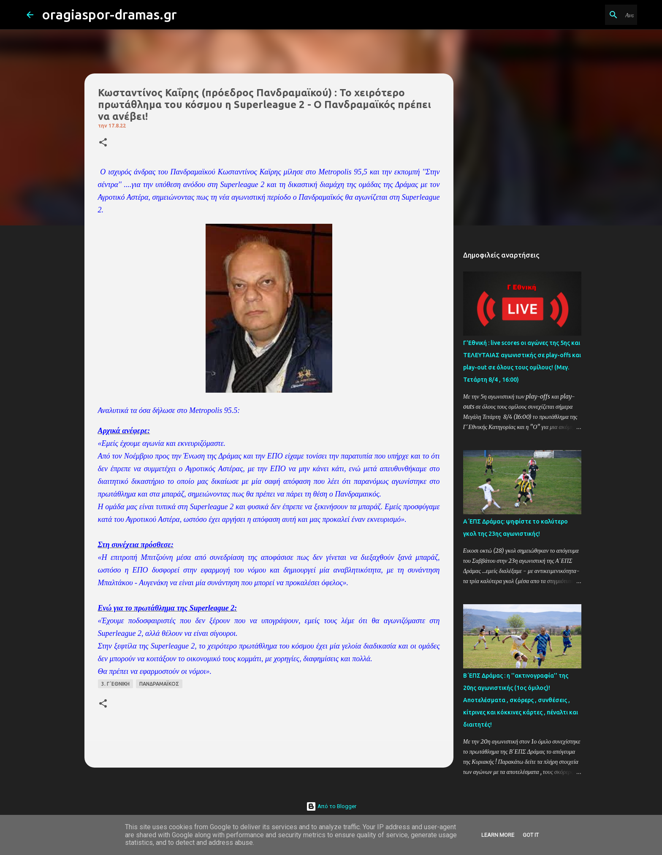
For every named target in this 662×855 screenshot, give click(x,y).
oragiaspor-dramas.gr (109, 14)
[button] (103, 143)
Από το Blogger (331, 806)
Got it (531, 835)
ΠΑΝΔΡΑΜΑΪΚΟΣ (159, 684)
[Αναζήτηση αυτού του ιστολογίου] (592, 15)
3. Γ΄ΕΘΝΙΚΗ (115, 684)
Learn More (497, 835)
